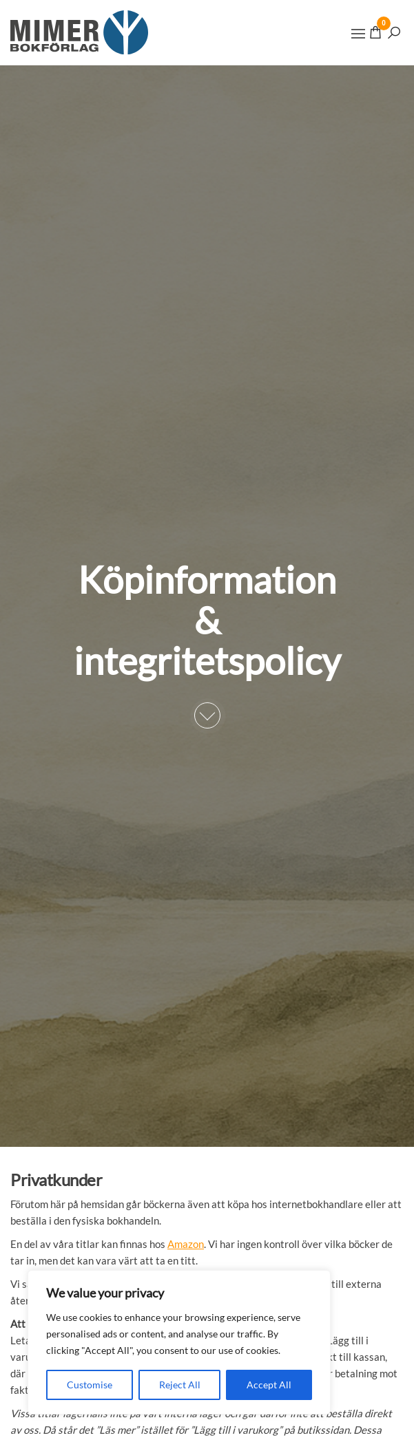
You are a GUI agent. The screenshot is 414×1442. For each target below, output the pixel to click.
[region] (179, 1342)
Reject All (179, 1384)
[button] (358, 33)
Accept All (269, 1384)
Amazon (185, 1244)
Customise (89, 1384)
